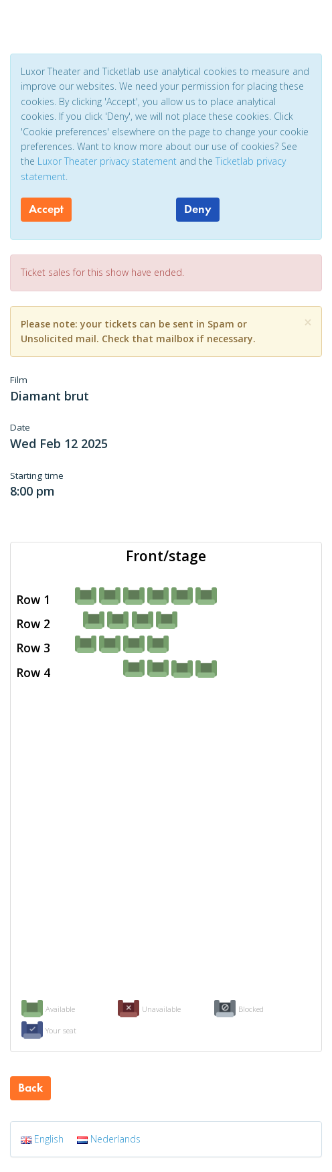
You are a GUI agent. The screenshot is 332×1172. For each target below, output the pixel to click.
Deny (198, 209)
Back (30, 1087)
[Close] (308, 322)
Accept (46, 209)
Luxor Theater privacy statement (107, 161)
